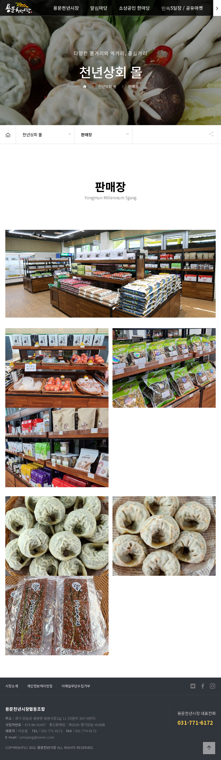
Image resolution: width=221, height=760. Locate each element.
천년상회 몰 (32, 134)
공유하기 (209, 133)
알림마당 (98, 8)
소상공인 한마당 (134, 8)
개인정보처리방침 (40, 685)
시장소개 (11, 685)
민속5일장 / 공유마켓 (182, 8)
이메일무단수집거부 (76, 685)
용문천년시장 (66, 8)
